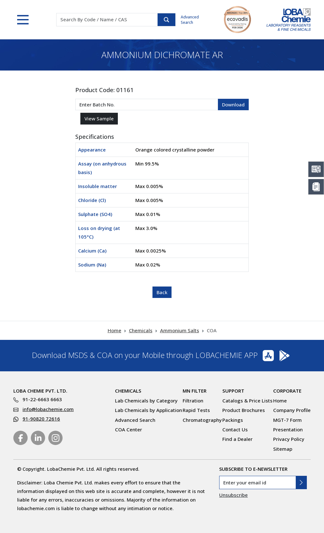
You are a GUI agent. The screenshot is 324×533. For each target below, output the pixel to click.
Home (114, 330)
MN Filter (194, 391)
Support (233, 391)
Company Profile (292, 410)
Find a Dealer (237, 439)
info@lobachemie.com (48, 409)
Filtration (193, 400)
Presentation (288, 429)
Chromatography (202, 420)
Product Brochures (243, 410)
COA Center (128, 429)
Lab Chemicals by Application (148, 410)
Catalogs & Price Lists (247, 400)
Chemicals (140, 330)
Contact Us (235, 429)
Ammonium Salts (179, 330)
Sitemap (282, 449)
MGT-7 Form (287, 420)
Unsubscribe (233, 495)
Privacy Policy (288, 439)
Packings (232, 420)
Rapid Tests (196, 410)
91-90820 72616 (41, 418)
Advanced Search (190, 19)
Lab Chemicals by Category (146, 400)
